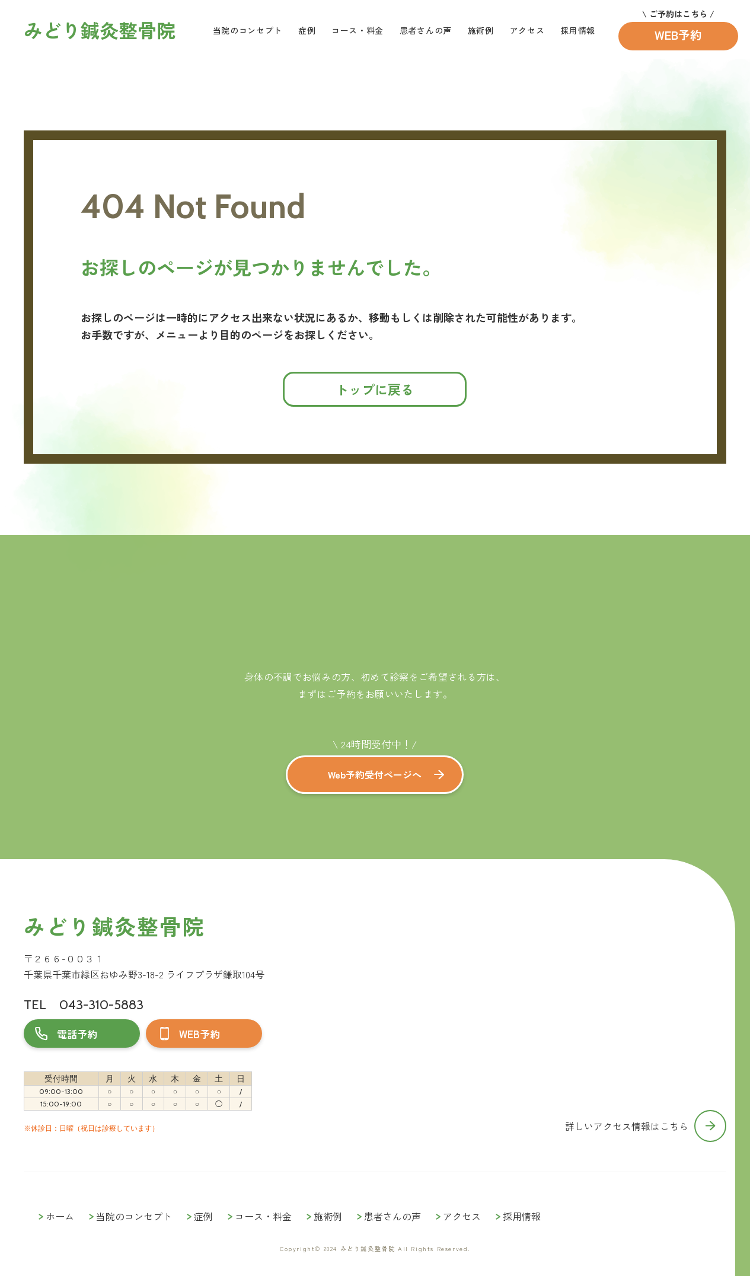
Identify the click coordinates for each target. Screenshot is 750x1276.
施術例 (481, 30)
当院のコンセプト (248, 30)
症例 (306, 30)
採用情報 (577, 30)
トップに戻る (375, 388)
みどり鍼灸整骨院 (114, 926)
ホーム (60, 1216)
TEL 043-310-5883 (83, 1005)
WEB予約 (678, 34)
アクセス (527, 30)
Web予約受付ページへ (375, 774)
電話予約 (77, 1033)
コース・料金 (357, 30)
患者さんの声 (426, 30)
